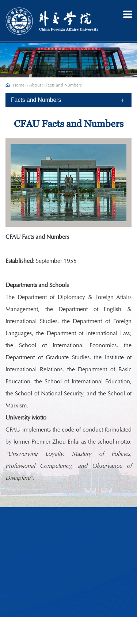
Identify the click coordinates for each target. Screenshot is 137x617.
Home (18, 85)
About (35, 85)
